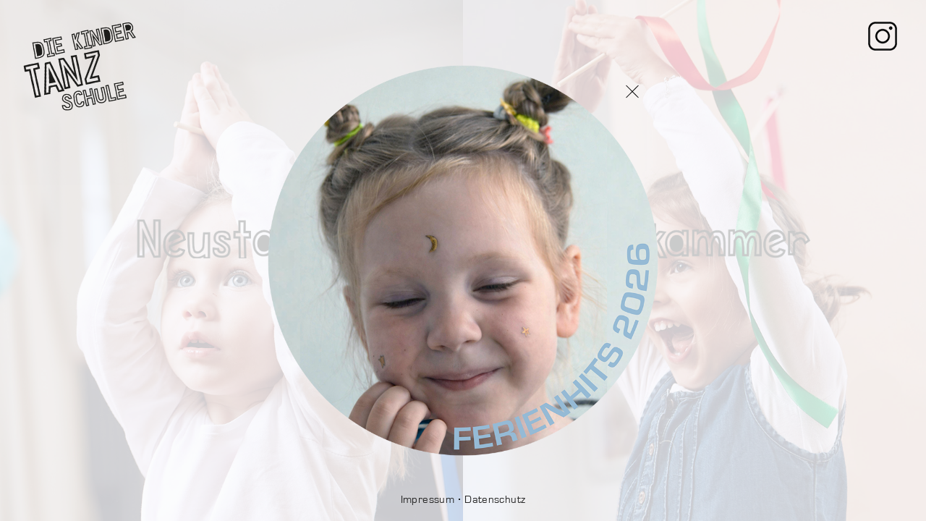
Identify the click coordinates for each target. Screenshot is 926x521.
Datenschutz (494, 499)
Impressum (427, 499)
